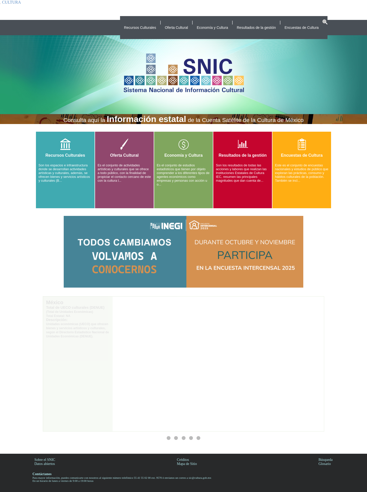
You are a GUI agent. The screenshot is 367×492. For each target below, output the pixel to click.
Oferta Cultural (176, 28)
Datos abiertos (44, 464)
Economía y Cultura (212, 28)
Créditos (183, 460)
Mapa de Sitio (187, 464)
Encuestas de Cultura (301, 28)
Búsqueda (326, 460)
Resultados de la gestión (256, 28)
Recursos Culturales (140, 28)
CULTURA (11, 2)
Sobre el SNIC (44, 460)
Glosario (325, 464)
